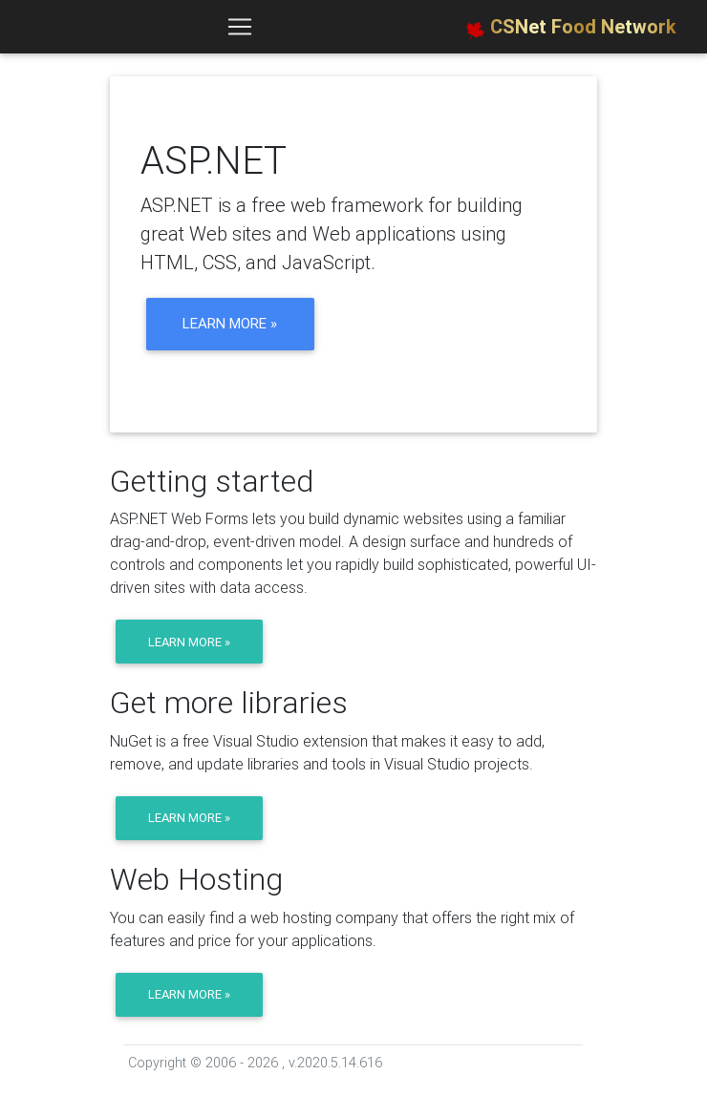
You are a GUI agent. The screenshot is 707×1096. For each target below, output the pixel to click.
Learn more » (229, 323)
